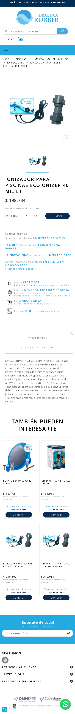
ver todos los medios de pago (20, 268)
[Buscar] (35, 31)
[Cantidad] (31, 216)
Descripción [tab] (37, 338)
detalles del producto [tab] (38, 347)
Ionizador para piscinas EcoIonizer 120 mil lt (56, 565)
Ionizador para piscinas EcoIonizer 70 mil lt (18, 565)
